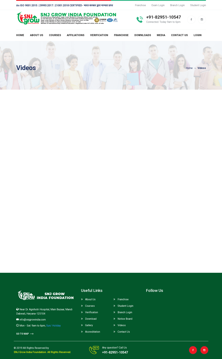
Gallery (89, 325)
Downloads (142, 35)
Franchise (140, 5)
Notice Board (125, 318)
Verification (99, 35)
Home (20, 35)
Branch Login (177, 5)
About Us (90, 299)
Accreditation (92, 331)
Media (161, 35)
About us (36, 35)
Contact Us (179, 35)
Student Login (198, 5)
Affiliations (75, 35)
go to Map (24, 333)
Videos (122, 325)
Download (90, 318)
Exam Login (158, 5)
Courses (55, 35)
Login (198, 35)
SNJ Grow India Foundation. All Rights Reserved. (42, 352)
